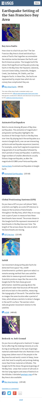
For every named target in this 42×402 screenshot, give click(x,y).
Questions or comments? (10, 389)
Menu (37, 3)
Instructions (7, 166)
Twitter (9, 393)
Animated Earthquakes (13, 173)
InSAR (6, 312)
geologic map (26, 374)
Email (20, 393)
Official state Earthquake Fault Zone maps (25, 93)
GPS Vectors (9, 234)
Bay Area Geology (11, 382)
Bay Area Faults (10, 87)
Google (14, 393)
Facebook (3, 393)
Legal (21, 400)
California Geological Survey (14, 98)
